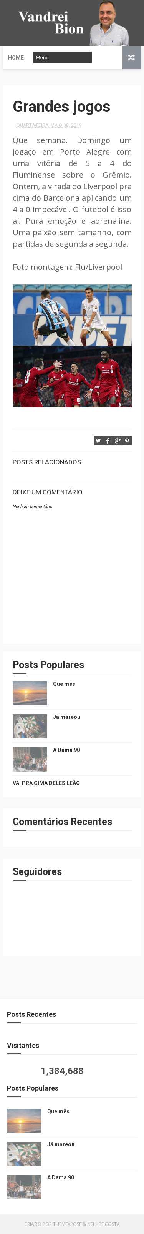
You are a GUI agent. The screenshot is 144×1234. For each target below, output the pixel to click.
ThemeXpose (67, 1224)
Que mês (64, 684)
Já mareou (66, 717)
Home (16, 58)
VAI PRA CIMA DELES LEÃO (46, 783)
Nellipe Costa (103, 1224)
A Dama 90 (66, 750)
